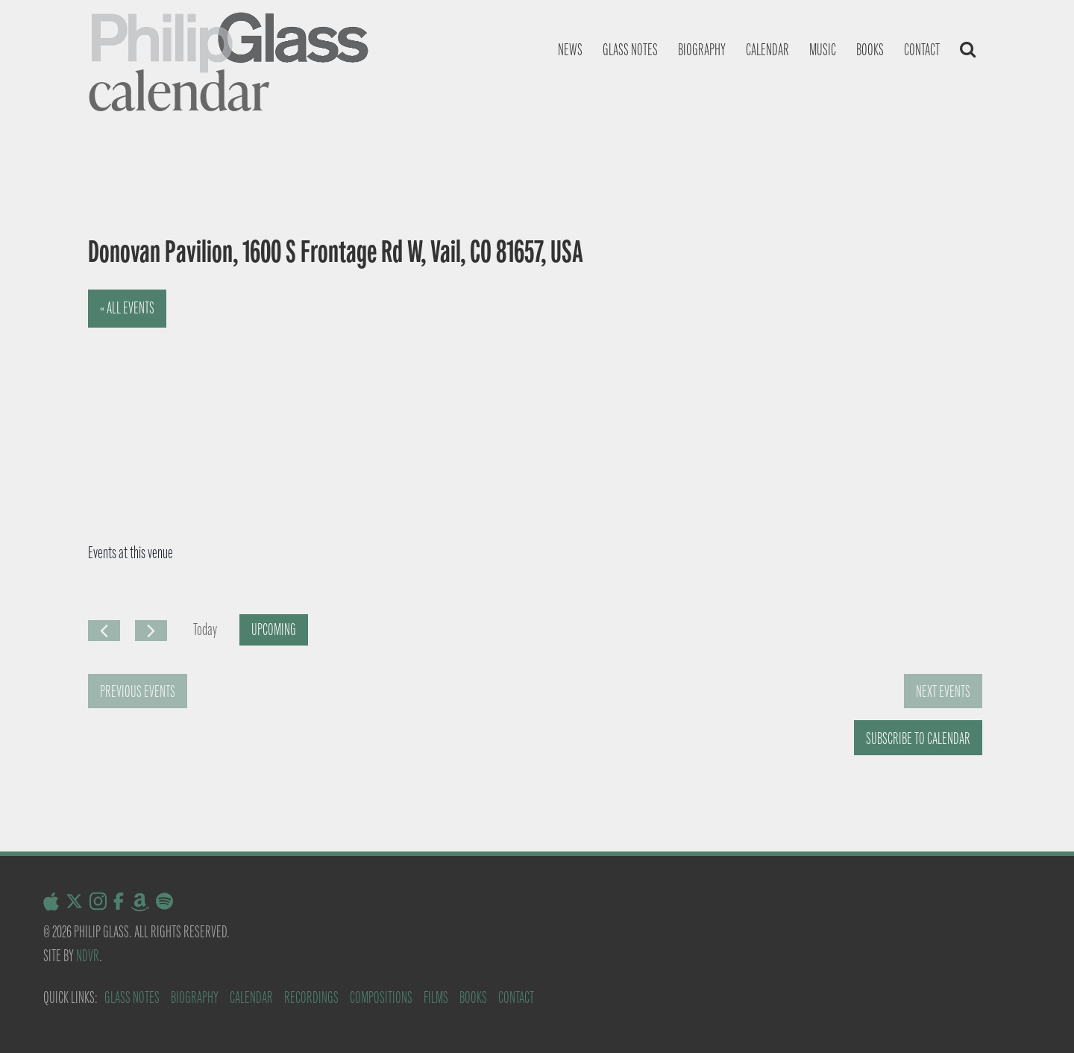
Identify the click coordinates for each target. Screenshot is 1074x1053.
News (570, 49)
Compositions (381, 997)
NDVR (87, 955)
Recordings (311, 997)
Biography (702, 49)
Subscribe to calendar (918, 738)
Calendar (767, 49)
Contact (922, 49)
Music (822, 49)
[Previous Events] (104, 630)
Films (436, 997)
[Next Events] (151, 630)
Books (870, 49)
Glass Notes (132, 997)
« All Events (127, 308)
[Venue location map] (292, 401)
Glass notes (630, 49)
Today (205, 629)
